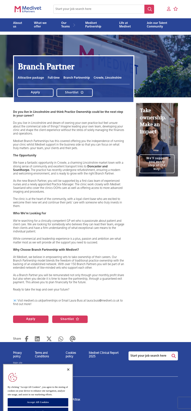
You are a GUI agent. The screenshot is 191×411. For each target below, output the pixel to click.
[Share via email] (73, 339)
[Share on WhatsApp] (60, 339)
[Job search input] (98, 9)
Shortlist (72, 92)
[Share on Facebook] (26, 339)
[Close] (68, 375)
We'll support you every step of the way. (156, 164)
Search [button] (149, 9)
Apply (35, 92)
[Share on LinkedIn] (37, 339)
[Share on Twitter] (49, 339)
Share (17, 338)
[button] (75, 25)
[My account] (168, 9)
